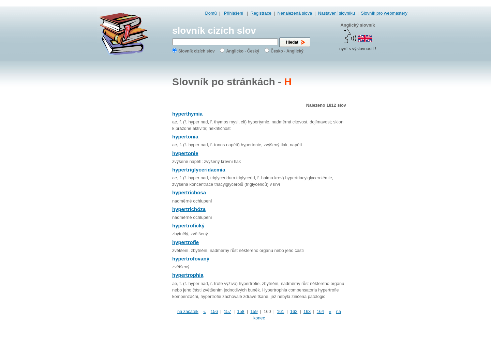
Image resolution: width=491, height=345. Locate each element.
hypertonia (185, 136)
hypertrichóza (189, 209)
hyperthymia (187, 114)
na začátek (187, 311)
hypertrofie (185, 242)
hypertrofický (188, 225)
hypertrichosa (189, 192)
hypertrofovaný (190, 258)
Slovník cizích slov (196, 51)
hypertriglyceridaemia (198, 169)
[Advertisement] (380, 170)
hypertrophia (188, 275)
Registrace (261, 13)
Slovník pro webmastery (384, 13)
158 (240, 311)
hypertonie (185, 153)
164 (320, 311)
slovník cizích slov (214, 30)
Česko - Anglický (287, 51)
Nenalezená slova (294, 13)
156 (214, 311)
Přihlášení (233, 13)
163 (307, 311)
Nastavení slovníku (336, 13)
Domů (211, 13)
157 (227, 311)
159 (253, 311)
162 (293, 311)
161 (280, 311)
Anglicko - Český (242, 51)
